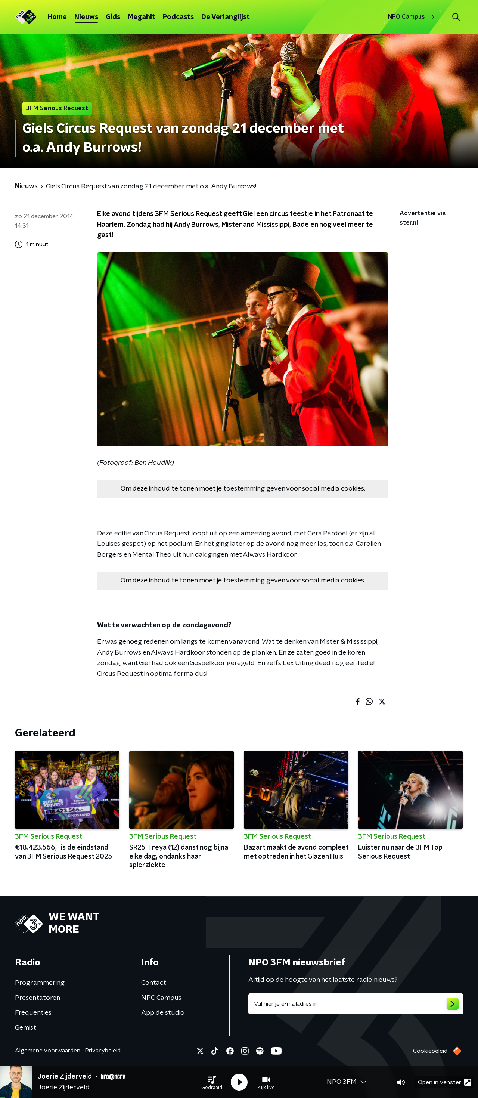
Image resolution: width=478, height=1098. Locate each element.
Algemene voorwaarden (47, 1051)
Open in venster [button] (444, 1082)
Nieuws (86, 17)
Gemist (25, 1027)
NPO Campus (412, 17)
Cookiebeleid (430, 1051)
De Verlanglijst (225, 17)
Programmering (40, 983)
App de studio (162, 1012)
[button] (212, 1082)
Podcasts (178, 17)
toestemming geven (254, 488)
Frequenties (33, 1012)
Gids (113, 17)
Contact (153, 983)
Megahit (141, 17)
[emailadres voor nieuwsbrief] (355, 1003)
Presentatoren (37, 998)
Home (57, 17)
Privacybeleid (103, 1051)
